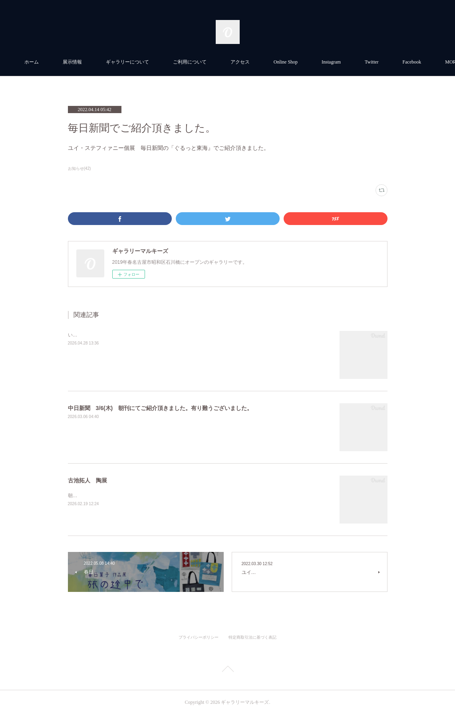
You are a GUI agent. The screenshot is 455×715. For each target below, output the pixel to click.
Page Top (227, 670)
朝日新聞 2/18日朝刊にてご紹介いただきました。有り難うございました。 (149, 495)
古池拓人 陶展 (87, 480)
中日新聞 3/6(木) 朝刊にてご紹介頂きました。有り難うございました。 (160, 408)
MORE (372, 62)
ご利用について (233, 62)
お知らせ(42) (79, 168)
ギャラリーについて (171, 62)
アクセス (284, 62)
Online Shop (330, 62)
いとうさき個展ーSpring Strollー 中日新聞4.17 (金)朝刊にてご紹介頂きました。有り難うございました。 (181, 335)
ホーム (75, 62)
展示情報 (116, 62)
